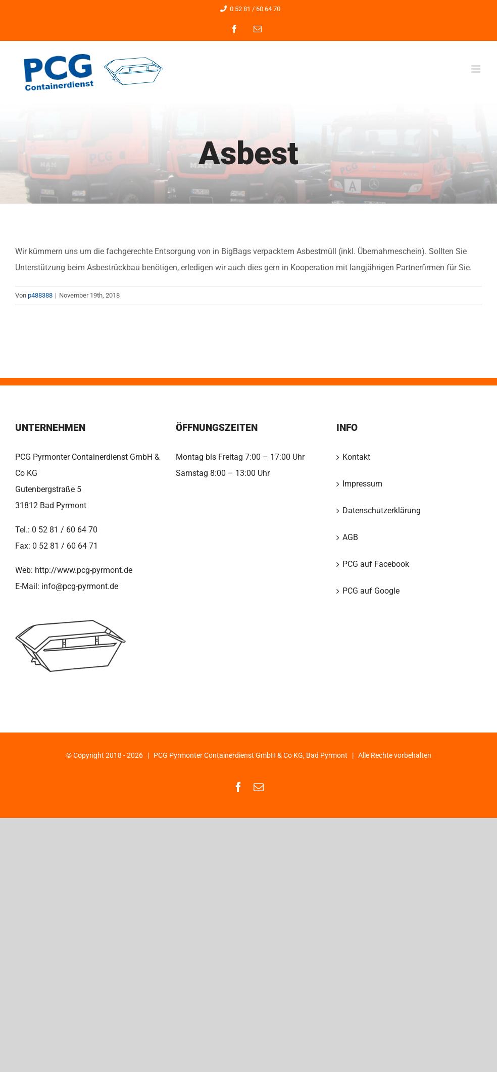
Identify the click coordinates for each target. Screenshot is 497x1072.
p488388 (40, 295)
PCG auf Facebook (375, 564)
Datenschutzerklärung (381, 510)
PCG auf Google (371, 591)
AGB (350, 537)
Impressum (362, 484)
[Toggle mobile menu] (476, 69)
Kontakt (356, 457)
